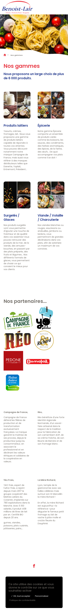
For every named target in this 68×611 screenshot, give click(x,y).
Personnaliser (41, 596)
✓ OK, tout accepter (20, 596)
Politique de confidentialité (22, 600)
